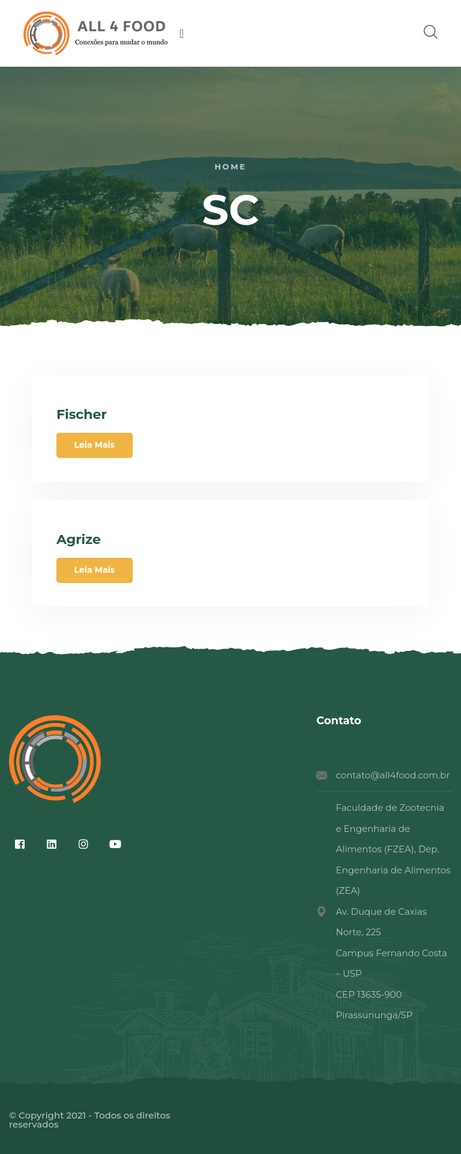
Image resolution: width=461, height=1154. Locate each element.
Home (230, 167)
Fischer (81, 414)
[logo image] (95, 33)
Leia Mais (94, 444)
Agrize (78, 539)
